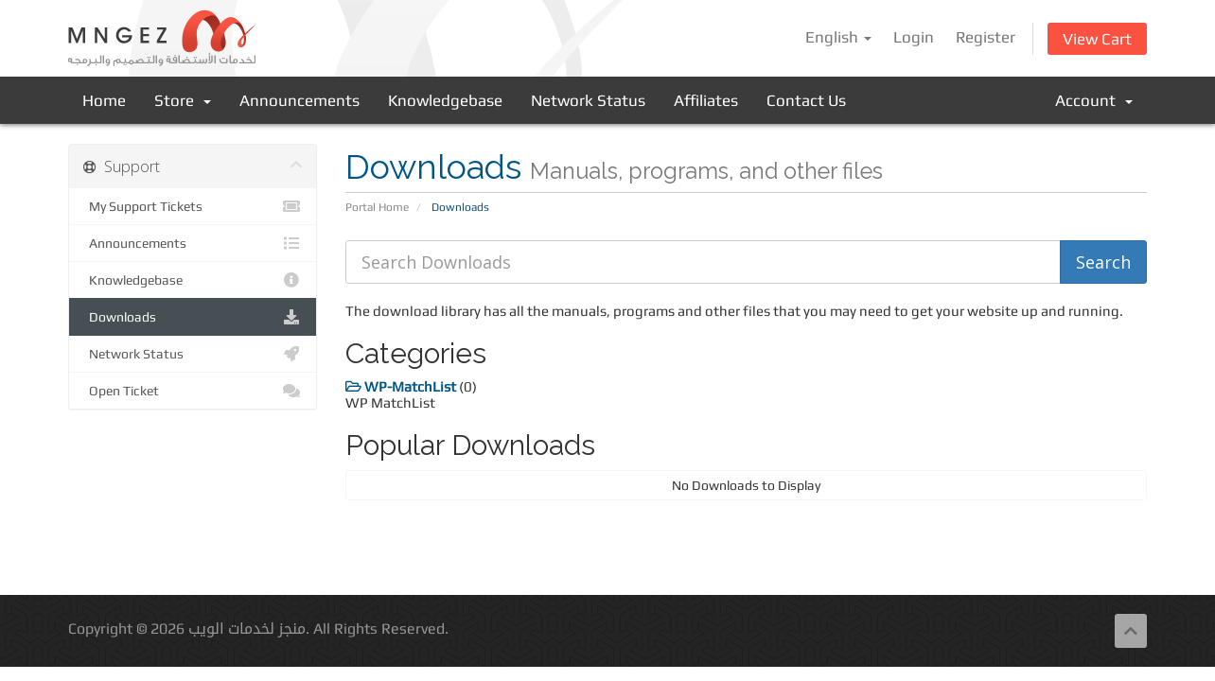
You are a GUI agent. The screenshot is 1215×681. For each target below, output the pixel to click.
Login (913, 36)
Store (182, 100)
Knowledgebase (445, 100)
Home (104, 100)
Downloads (192, 317)
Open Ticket (192, 390)
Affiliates (706, 100)
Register (985, 36)
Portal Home (377, 207)
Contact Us (806, 100)
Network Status (588, 100)
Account (1094, 100)
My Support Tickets (192, 206)
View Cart (1097, 38)
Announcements (299, 100)
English (838, 36)
